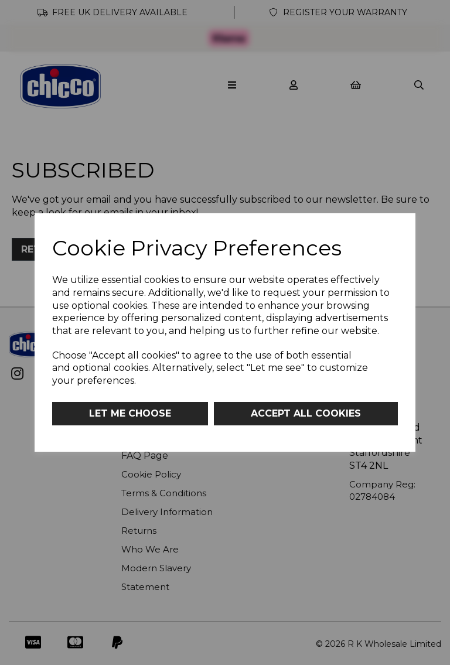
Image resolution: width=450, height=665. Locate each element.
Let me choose (130, 413)
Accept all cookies (306, 413)
